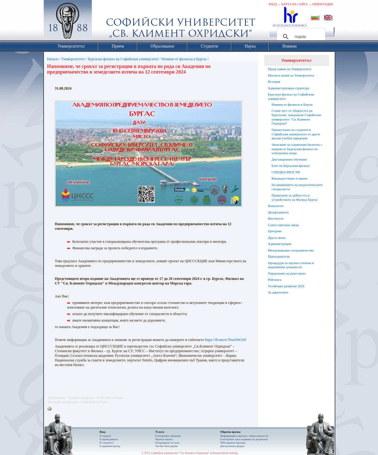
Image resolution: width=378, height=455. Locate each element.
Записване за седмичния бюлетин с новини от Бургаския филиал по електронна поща (297, 149)
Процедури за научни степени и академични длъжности (291, 265)
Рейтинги (274, 279)
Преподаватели (279, 256)
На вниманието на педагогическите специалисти (297, 187)
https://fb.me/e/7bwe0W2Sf (225, 340)
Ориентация (322, 4)
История (274, 81)
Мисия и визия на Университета (291, 75)
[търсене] (300, 36)
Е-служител (107, 442)
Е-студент (105, 435)
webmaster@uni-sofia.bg (224, 452)
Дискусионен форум (232, 446)
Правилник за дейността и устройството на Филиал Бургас (295, 197)
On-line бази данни (166, 446)
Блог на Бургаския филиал (291, 165)
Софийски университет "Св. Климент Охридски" (103, 21)
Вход (273, 4)
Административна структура (288, 88)
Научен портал (164, 439)
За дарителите (278, 292)
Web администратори (232, 442)
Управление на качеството (287, 273)
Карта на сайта (294, 4)
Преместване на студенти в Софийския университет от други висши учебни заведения (296, 134)
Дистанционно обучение (289, 159)
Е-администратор (110, 446)
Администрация (279, 244)
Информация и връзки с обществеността (244, 435)
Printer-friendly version (51, 409)
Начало (52, 59)
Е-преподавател (109, 439)
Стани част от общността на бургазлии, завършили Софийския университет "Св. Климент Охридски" (296, 117)
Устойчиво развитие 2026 (286, 286)
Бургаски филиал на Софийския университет (123, 59)
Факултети (275, 206)
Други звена (277, 237)
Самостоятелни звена (283, 225)
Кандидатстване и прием (289, 178)
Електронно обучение (168, 435)
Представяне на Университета (289, 69)
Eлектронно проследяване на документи (244, 439)
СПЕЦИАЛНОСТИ (286, 172)
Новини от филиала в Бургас (184, 59)
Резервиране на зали (167, 442)
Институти (275, 218)
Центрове (275, 231)
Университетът (73, 59)
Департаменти (278, 212)
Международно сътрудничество (291, 250)
